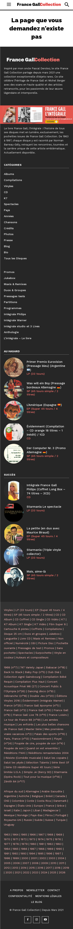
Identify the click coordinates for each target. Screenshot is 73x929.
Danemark (59, 800)
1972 (24, 839)
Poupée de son (14, 748)
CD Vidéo (53, 619)
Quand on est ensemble (42, 748)
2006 (16, 863)
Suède (38, 819)
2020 (8, 872)
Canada (60, 796)
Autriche (23, 796)
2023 (35, 872)
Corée (30, 800)
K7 (63, 619)
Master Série (34, 729)
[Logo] (39, 4)
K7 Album (10, 624)
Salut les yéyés (14, 762)
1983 (58, 843)
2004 (61, 858)
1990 (59, 848)
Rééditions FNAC (15, 752)
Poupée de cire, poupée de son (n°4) (38, 743)
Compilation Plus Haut (30, 681)
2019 (66, 867)
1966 (33, 834)
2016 (40, 867)
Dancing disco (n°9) (41, 691)
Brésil (49, 796)
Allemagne (32, 791)
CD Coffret (22, 619)
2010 (53, 863)
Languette (10, 638)
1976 (58, 839)
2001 (34, 858)
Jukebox (54, 633)
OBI (33, 643)
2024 (44, 872)
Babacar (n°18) (55, 667)
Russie (28, 819)
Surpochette (43, 652)
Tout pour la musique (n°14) (41, 776)
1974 (41, 839)
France (50, 805)
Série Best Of (60, 762)
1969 (59, 834)
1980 (33, 843)
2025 (53, 872)
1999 (16, 858)
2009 (44, 863)
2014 (23, 867)
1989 (50, 848)
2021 (17, 872)
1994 (32, 853)
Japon (26, 810)
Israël (7, 810)
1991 (6, 853)
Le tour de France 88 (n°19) (22, 719)
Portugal (60, 815)
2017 (49, 867)
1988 (41, 848)
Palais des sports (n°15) (49, 734)
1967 (41, 834)
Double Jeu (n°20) (42, 695)
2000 (24, 858)
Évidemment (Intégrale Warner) (42, 700)
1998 (7, 858)
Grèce (60, 805)
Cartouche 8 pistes (16, 628)
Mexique (9, 815)
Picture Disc (46, 643)
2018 (58, 867)
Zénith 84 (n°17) (14, 781)
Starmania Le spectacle (44, 506)
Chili (6, 800)
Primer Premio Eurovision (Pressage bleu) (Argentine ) (46, 366)
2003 (51, 858)
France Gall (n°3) (15, 710)
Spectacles (25, 652)
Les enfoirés (25, 724)
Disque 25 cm (13, 633)
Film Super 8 (57, 624)
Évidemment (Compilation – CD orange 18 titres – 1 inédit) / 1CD (45, 430)
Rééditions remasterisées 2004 (48, 752)
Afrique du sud (13, 791)
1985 (15, 848)
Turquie (61, 819)
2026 (62, 872)
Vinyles (8, 610)
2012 (7, 867)
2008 (35, 863)
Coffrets (36, 628)
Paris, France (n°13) (16, 738)
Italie (16, 810)
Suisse (49, 819)
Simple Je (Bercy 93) (37, 772)
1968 (50, 834)
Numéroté (21, 643)
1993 (23, 853)
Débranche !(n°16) (15, 695)
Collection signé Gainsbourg (22, 676)
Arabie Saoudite (51, 791)
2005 (7, 863)
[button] (66, 4)
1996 (49, 853)
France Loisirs (58, 714)
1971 (15, 839)
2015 (32, 867)
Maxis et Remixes (44, 638)
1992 (15, 853)
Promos (49, 648)
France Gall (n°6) (40, 710)
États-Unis (24, 805)
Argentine (10, 796)
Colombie (18, 800)
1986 (24, 848)
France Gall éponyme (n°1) (41, 705)
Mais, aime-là (36, 571)
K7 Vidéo (40, 624)
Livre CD (25, 638)
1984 (7, 848)
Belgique (37, 796)
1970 (7, 839)
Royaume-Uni (12, 819)
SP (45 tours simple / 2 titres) (42, 393)
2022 (26, 872)
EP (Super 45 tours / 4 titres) (42, 410)
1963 (7, 834)
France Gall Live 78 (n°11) (29, 714)
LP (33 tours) (36, 373)
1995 (41, 853)
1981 (41, 843)
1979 (24, 843)
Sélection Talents (37, 762)
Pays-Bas (36, 815)
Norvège (22, 815)
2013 (15, 867)
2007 (25, 863)
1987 (33, 848)
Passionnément (41, 738)
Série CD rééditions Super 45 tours (28, 767)
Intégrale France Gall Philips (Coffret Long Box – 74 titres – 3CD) (46, 489)
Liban (36, 810)
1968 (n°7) (11, 667)
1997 (58, 853)
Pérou (49, 815)
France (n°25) (13, 705)
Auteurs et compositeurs (32, 657)
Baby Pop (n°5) (35, 672)
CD (29, 438)
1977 (7, 843)
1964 (15, 834)
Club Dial (53, 672)
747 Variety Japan (31, 667)
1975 (49, 839)
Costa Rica (44, 800)
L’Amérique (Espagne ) (44, 405)
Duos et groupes (35, 633)
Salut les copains (55, 757)
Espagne (9, 805)
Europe (38, 805)
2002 (42, 858)
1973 (32, 839)
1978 (16, 843)
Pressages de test (29, 648)
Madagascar (51, 810)
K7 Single (25, 624)
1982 (50, 843)
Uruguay (9, 824)
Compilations (53, 628)
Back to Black (13, 672)
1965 (24, 834)
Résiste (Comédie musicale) (23, 757)
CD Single (38, 619)
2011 (61, 863)
